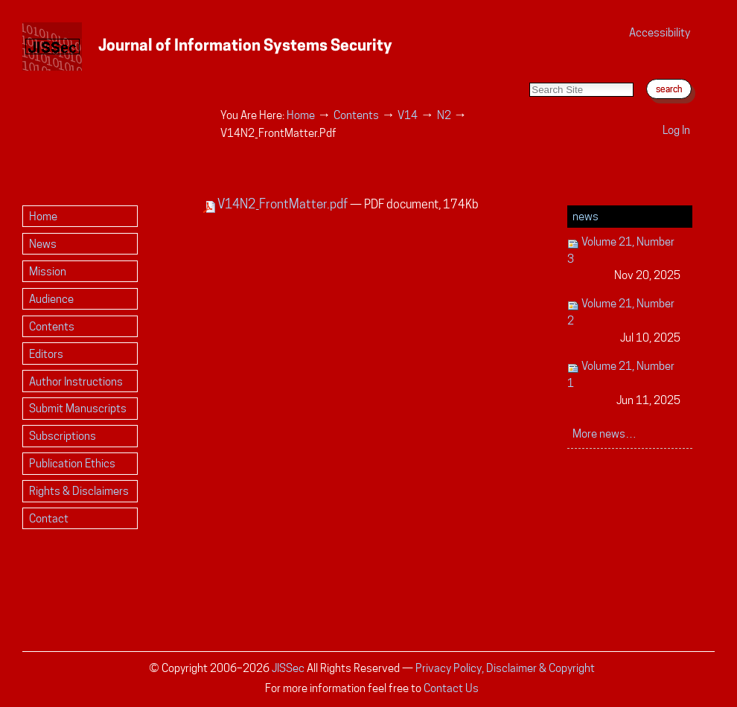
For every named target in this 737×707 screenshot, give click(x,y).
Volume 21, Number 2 (624, 321)
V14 (408, 115)
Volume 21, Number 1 (624, 384)
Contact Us (451, 688)
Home (301, 115)
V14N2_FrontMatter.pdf (276, 203)
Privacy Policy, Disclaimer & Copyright (505, 668)
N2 (444, 115)
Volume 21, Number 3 (624, 259)
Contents (356, 115)
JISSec (288, 668)
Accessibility (659, 32)
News (585, 216)
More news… (604, 433)
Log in (676, 130)
